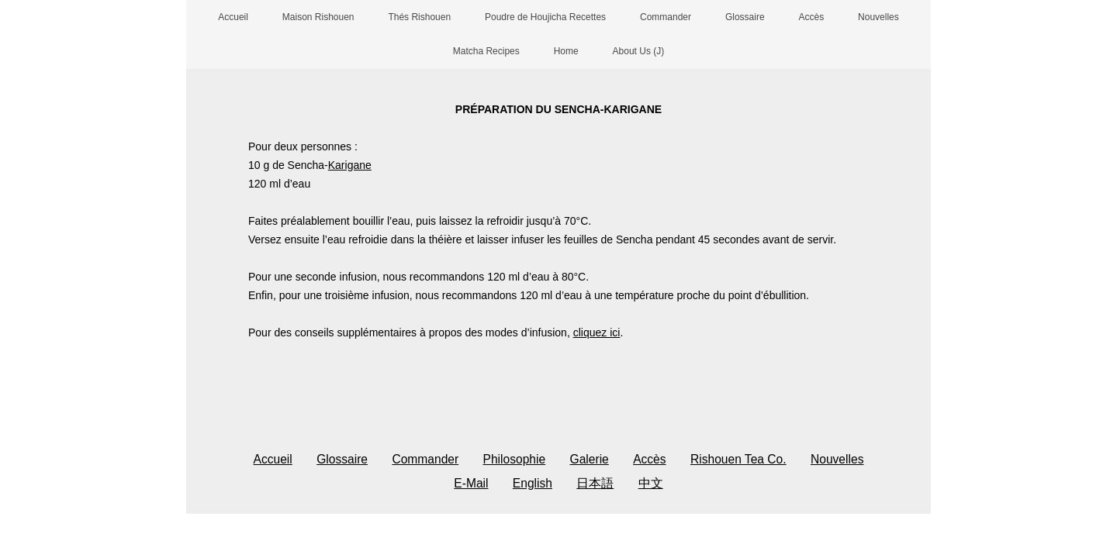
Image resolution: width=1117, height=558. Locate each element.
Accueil (233, 17)
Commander (665, 17)
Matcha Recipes (486, 51)
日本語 (595, 483)
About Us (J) (639, 51)
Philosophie (514, 459)
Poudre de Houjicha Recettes (545, 17)
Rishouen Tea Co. (738, 459)
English (532, 483)
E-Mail (471, 483)
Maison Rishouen (318, 17)
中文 (650, 483)
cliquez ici (597, 332)
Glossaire (745, 17)
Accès (812, 17)
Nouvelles (878, 17)
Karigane (350, 165)
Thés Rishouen (419, 17)
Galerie (589, 459)
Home (566, 51)
